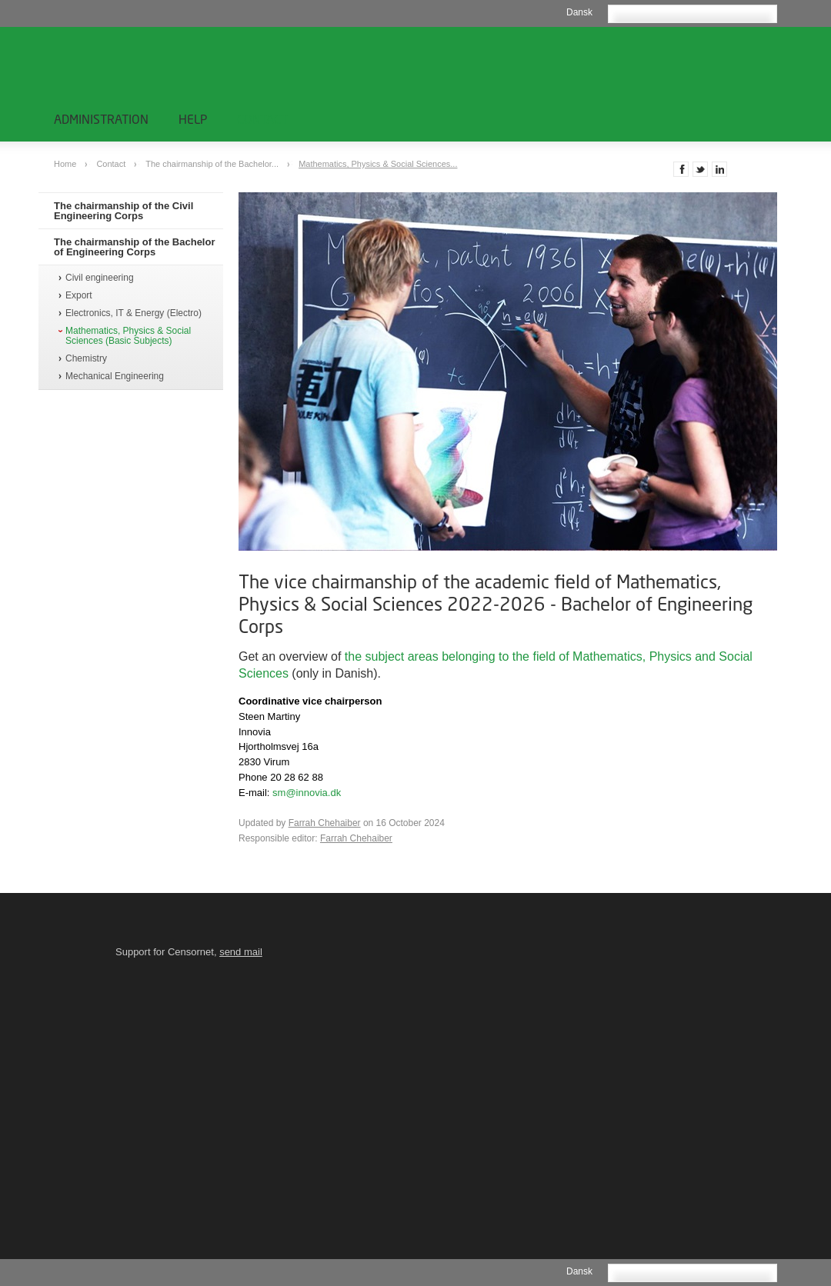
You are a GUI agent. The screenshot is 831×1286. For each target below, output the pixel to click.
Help (193, 119)
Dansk (579, 12)
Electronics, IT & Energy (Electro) (133, 313)
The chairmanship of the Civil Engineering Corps (123, 211)
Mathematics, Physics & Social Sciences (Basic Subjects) (128, 336)
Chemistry (86, 359)
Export (78, 296)
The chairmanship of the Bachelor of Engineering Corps (134, 247)
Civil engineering (99, 278)
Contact (262, 119)
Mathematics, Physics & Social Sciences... (378, 163)
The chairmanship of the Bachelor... (213, 163)
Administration (101, 119)
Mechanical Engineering (114, 376)
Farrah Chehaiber (325, 823)
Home (66, 163)
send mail (240, 952)
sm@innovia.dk (306, 792)
